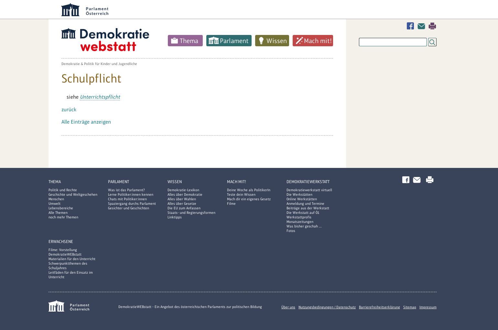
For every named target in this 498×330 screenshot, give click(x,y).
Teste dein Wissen (241, 194)
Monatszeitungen (300, 222)
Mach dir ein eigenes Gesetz (249, 199)
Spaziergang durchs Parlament (132, 203)
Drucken (432, 26)
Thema (189, 40)
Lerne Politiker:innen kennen (130, 194)
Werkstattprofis (299, 217)
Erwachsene (61, 241)
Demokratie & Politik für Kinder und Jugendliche (99, 64)
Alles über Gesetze (182, 203)
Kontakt (422, 26)
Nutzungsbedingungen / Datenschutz (327, 307)
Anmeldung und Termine (305, 203)
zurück (68, 109)
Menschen (56, 199)
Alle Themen (58, 212)
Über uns (288, 307)
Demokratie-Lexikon (183, 190)
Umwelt (54, 203)
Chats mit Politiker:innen (127, 199)
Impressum (428, 307)
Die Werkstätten (299, 194)
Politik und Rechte (63, 190)
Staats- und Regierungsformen (191, 212)
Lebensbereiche (61, 208)
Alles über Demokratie (185, 194)
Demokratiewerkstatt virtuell (309, 190)
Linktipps (175, 217)
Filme (231, 203)
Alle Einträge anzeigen (86, 122)
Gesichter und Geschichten (128, 208)
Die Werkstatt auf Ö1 (303, 212)
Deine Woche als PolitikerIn (248, 190)
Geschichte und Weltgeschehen (73, 194)
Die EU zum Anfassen (184, 208)
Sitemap (409, 307)
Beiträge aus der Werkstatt (308, 208)
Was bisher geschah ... (304, 226)
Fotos (291, 231)
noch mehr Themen (63, 217)
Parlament (234, 40)
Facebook (411, 26)
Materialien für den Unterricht (72, 259)
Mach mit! (318, 40)
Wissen (276, 40)
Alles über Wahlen (182, 199)
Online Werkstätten (302, 199)
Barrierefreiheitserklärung (379, 307)
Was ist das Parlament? (126, 190)
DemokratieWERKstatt (308, 181)
